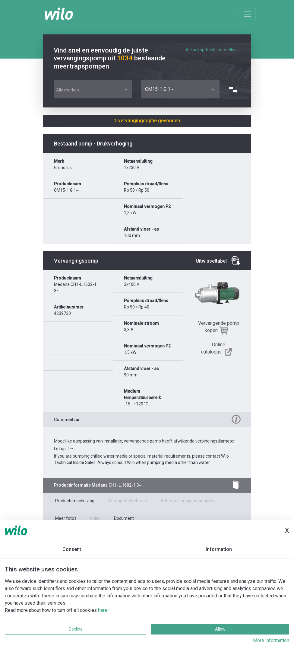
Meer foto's (66, 518)
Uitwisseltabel (211, 261)
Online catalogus (213, 348)
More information (271, 640)
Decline (76, 629)
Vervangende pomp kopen (218, 326)
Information (219, 549)
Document (124, 518)
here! (103, 610)
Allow (220, 629)
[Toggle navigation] (247, 14)
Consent (71, 549)
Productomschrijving (74, 500)
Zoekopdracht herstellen (211, 49)
